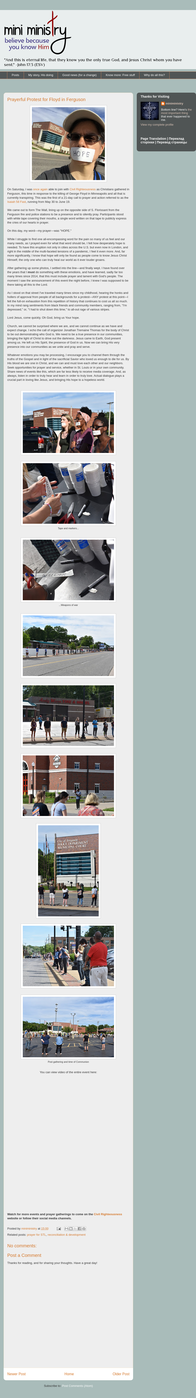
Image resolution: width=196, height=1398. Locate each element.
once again (40, 189)
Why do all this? (154, 75)
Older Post (121, 1374)
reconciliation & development (66, 1234)
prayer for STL (36, 1234)
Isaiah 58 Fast (16, 201)
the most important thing (176, 111)
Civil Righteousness (83, 189)
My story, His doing (40, 75)
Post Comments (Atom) (77, 1386)
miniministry (174, 103)
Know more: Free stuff (120, 75)
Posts (15, 75)
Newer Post (16, 1374)
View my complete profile (157, 124)
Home (69, 1374)
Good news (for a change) (79, 75)
